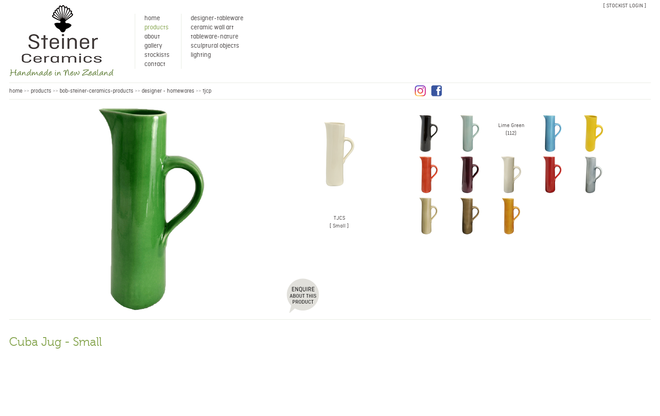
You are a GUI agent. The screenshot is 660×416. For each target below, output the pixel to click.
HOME (15, 91)
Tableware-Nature (214, 36)
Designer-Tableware (217, 18)
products (41, 91)
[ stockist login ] (624, 5)
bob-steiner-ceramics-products (96, 91)
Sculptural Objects (215, 46)
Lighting (201, 55)
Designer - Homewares (168, 91)
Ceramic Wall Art (212, 27)
